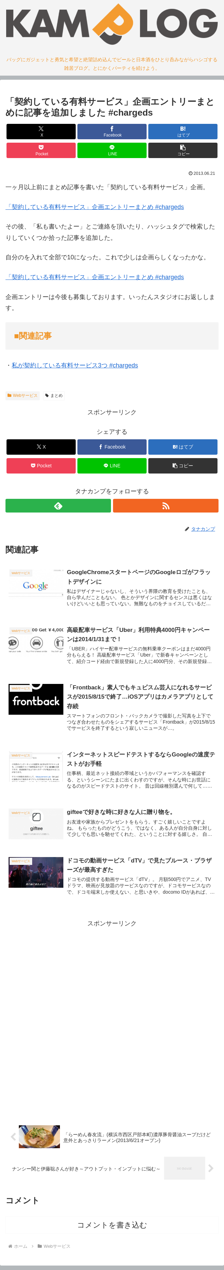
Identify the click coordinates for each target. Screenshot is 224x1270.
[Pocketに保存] (41, 150)
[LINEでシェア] (112, 150)
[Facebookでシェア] (112, 131)
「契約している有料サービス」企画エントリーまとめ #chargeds (94, 207)
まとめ (54, 395)
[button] (182, 150)
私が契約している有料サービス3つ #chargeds (75, 365)
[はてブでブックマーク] (182, 131)
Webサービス (23, 395)
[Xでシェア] (41, 131)
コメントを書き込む (112, 1225)
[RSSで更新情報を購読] (166, 506)
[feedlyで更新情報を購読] (58, 506)
